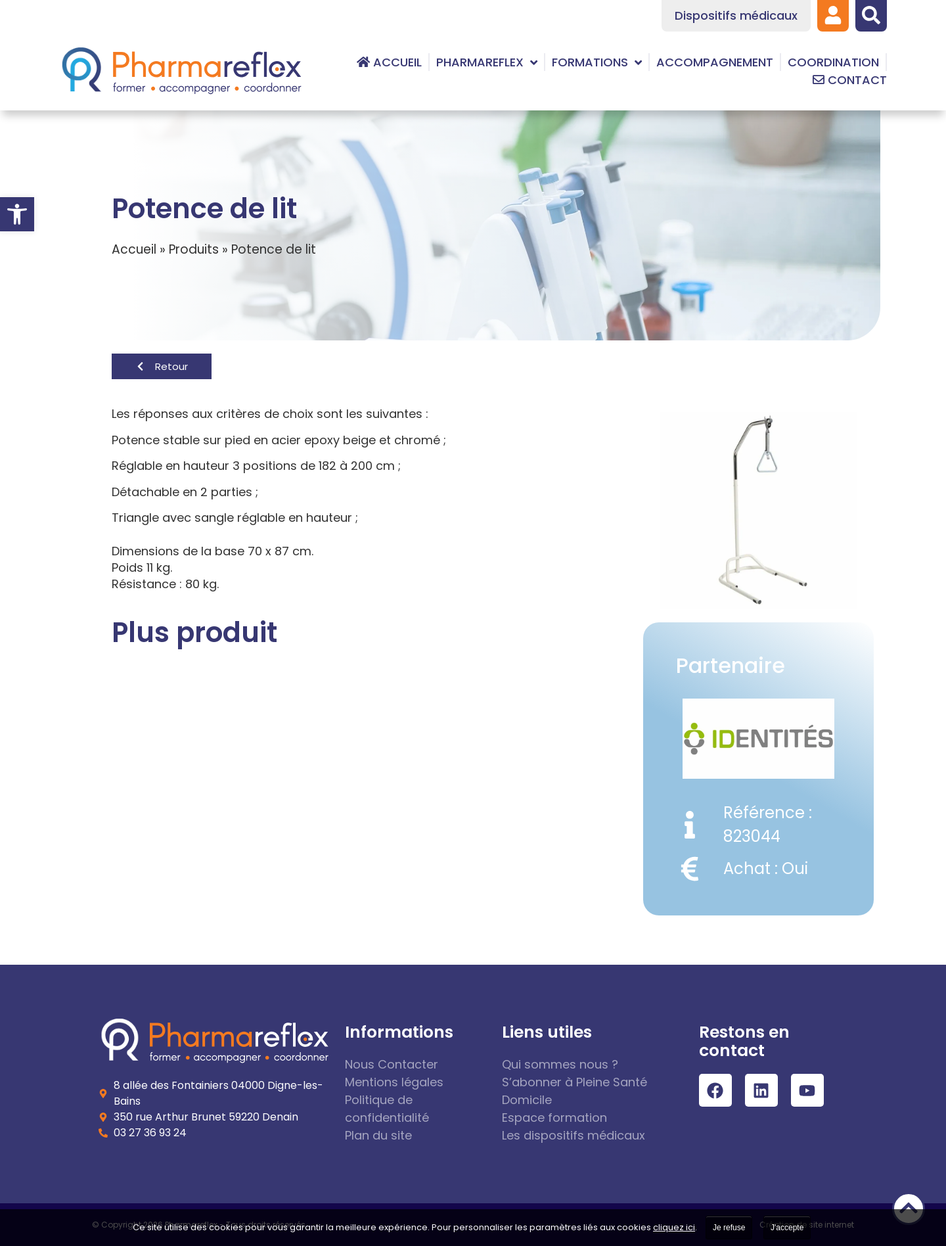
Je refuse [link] (729, 1227)
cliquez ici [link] (674, 1227)
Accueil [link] (134, 249)
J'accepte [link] (787, 1227)
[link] (17, 214)
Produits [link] (194, 249)
